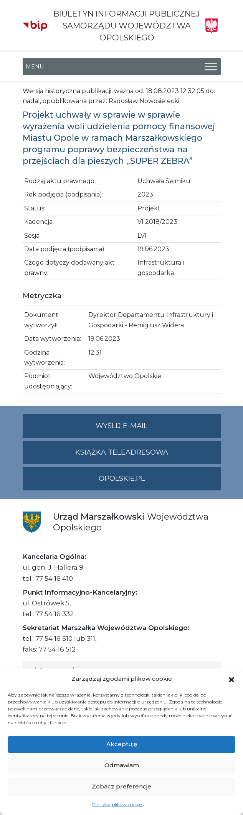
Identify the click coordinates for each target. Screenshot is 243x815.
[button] (231, 679)
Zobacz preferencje (121, 786)
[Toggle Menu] (211, 66)
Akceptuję (121, 744)
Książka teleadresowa (121, 452)
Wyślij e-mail (158, 429)
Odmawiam (121, 765)
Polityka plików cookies (118, 804)
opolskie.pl (122, 478)
